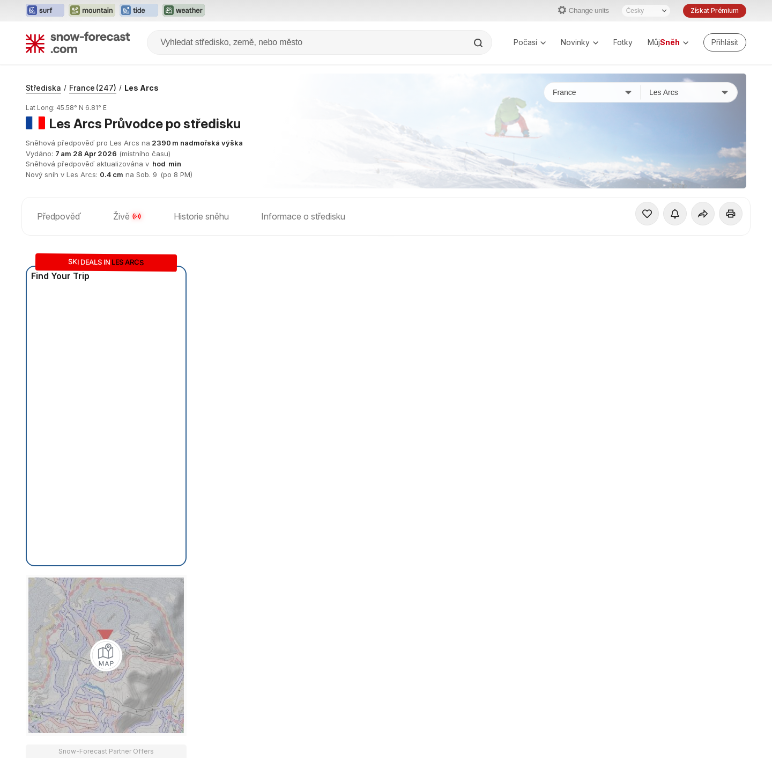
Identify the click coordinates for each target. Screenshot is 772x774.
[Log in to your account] (724, 42)
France (92, 87)
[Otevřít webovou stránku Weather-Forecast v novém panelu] (183, 11)
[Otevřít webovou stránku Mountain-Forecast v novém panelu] (92, 11)
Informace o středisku (303, 216)
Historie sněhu (201, 216)
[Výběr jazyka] (646, 11)
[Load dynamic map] (106, 655)
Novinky (579, 42)
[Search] (479, 43)
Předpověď (59, 216)
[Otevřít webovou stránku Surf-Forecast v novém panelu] (45, 11)
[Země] (592, 92)
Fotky (623, 42)
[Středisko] (689, 92)
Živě (127, 216)
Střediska (43, 87)
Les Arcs (141, 87)
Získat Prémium (715, 10)
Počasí (530, 42)
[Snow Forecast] (78, 42)
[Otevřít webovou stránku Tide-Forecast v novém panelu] (139, 11)
